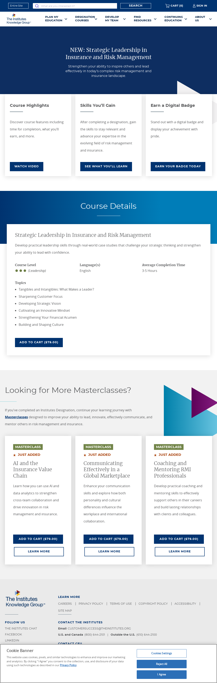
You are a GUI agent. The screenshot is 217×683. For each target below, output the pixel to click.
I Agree (161, 674)
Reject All (161, 664)
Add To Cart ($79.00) (41, 342)
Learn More (46, 551)
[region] (108, 663)
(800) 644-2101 (94, 634)
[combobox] (75, 6)
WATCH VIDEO (26, 166)
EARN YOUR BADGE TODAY (178, 166)
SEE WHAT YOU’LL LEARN (106, 166)
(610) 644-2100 (146, 634)
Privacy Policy (91, 603)
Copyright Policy (154, 603)
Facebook (13, 634)
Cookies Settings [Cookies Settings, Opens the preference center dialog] (161, 653)
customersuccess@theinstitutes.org (99, 628)
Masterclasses (16, 417)
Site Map (65, 610)
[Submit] (37, 6)
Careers (65, 603)
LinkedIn (12, 640)
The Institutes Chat (21, 628)
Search (135, 5)
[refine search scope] (18, 6)
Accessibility (186, 603)
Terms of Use (121, 603)
